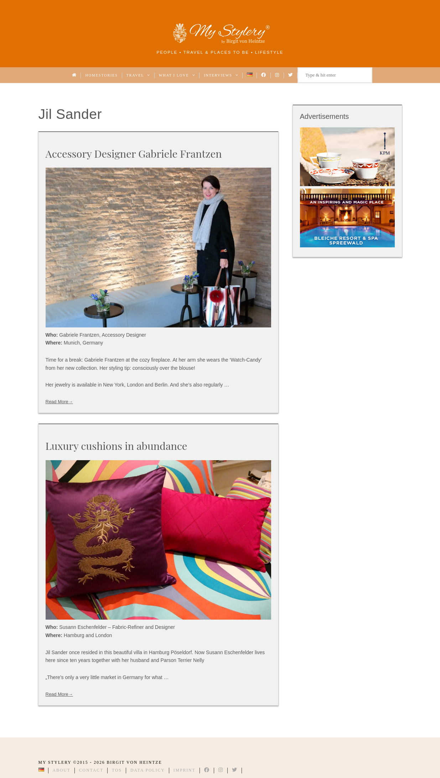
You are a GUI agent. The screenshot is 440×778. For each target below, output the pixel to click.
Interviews (221, 75)
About (62, 770)
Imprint (185, 770)
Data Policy (147, 770)
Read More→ (59, 401)
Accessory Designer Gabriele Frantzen (134, 153)
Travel (138, 75)
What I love (177, 75)
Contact (91, 770)
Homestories (101, 75)
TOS (117, 770)
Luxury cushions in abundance (116, 445)
